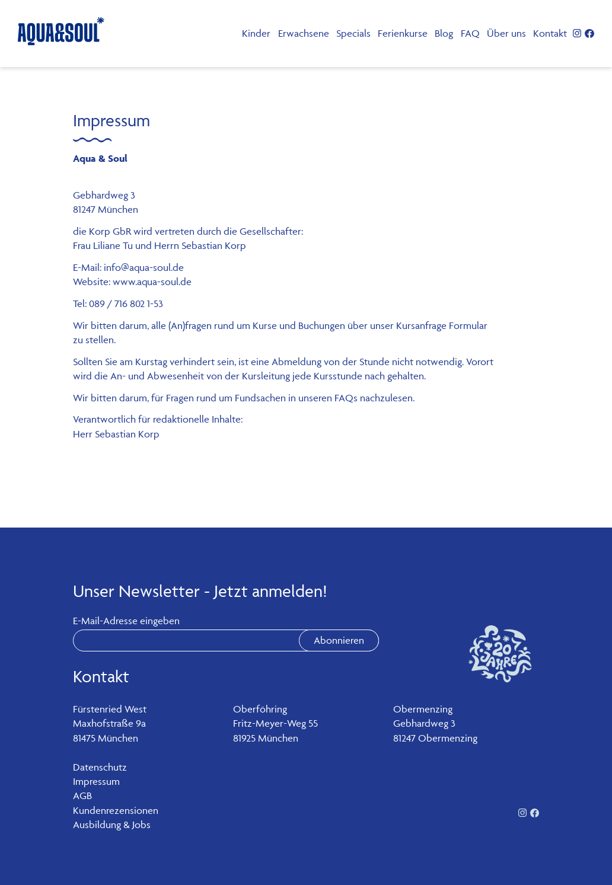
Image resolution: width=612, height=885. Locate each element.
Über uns (506, 33)
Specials (353, 33)
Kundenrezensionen (115, 810)
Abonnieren (339, 640)
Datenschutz (100, 767)
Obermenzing (422, 709)
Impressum (96, 781)
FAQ (470, 33)
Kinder (256, 33)
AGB (82, 795)
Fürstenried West (109, 709)
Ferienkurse (403, 33)
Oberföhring (260, 709)
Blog (444, 33)
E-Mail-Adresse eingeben (126, 621)
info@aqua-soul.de (144, 267)
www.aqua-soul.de (152, 281)
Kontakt (550, 33)
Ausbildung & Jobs (112, 824)
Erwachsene (303, 33)
